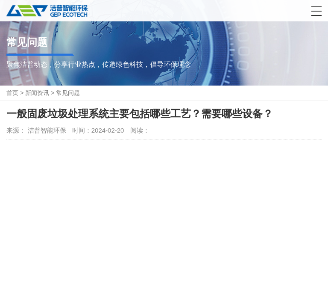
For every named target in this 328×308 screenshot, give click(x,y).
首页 (12, 92)
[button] (316, 11)
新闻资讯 (37, 92)
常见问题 (68, 92)
